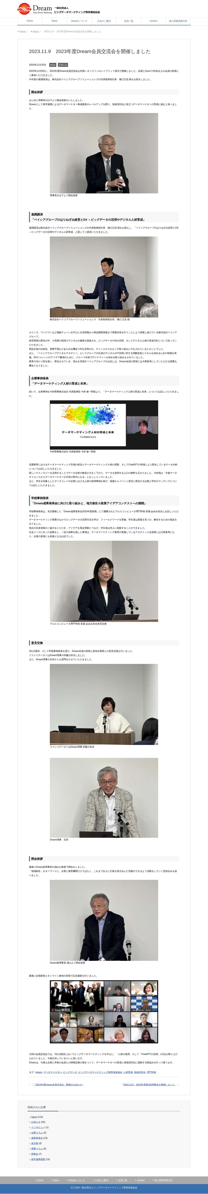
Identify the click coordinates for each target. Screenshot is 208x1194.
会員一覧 (128, 21)
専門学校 (151, 1072)
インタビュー (38, 1127)
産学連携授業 (38, 1159)
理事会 (34, 1154)
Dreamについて (79, 21)
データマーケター (52, 1072)
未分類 (34, 1143)
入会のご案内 (104, 21)
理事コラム (37, 1148)
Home (30, 21)
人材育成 (128, 1072)
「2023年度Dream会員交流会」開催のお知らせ (57, 1084)
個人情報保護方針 (178, 21)
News (54, 21)
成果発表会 (37, 1138)
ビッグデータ (70, 1072)
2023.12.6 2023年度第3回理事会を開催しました (149, 1084)
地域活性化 (140, 1072)
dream (39, 1072)
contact (153, 21)
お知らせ (63, 65)
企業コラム (37, 1132)
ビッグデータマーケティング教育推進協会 (100, 1072)
